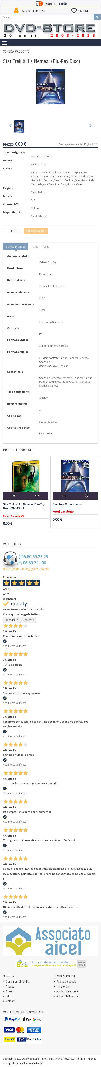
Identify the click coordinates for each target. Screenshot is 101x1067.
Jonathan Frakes (58, 172)
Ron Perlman (46, 180)
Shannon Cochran (64, 180)
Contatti (10, 1001)
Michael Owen (75, 184)
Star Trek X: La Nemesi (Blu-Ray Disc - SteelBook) (24, 506)
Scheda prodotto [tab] (16, 246)
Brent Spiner (75, 172)
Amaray (43, 397)
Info (8, 996)
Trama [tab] (34, 246)
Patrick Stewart (39, 172)
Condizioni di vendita (18, 981)
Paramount (45, 274)
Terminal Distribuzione (52, 286)
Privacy (10, 986)
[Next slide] (90, 126)
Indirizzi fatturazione (68, 996)
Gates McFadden (79, 176)
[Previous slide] (11, 126)
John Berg (60, 184)
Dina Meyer (81, 180)
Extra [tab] (46, 246)
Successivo (28, 620)
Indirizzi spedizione (68, 991)
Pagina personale (66, 981)
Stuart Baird (37, 192)
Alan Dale (48, 184)
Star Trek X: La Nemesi (67, 504)
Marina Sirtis (62, 176)
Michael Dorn (47, 176)
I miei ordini (63, 986)
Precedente (11, 620)
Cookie (10, 991)
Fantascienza (38, 164)
